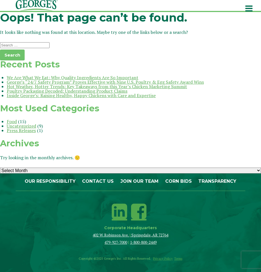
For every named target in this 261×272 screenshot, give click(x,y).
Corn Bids (178, 181)
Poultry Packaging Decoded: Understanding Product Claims (67, 91)
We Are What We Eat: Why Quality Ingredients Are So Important (72, 77)
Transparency (217, 181)
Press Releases (21, 130)
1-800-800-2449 (143, 242)
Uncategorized (21, 126)
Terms (178, 259)
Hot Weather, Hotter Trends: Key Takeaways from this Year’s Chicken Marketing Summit (97, 86)
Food (12, 121)
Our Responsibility (50, 181)
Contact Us (98, 181)
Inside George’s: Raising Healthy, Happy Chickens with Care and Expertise (81, 95)
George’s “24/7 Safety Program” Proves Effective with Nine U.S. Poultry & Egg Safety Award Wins (105, 82)
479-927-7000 (115, 242)
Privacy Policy (163, 259)
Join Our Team (139, 181)
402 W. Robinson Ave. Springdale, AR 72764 (130, 235)
